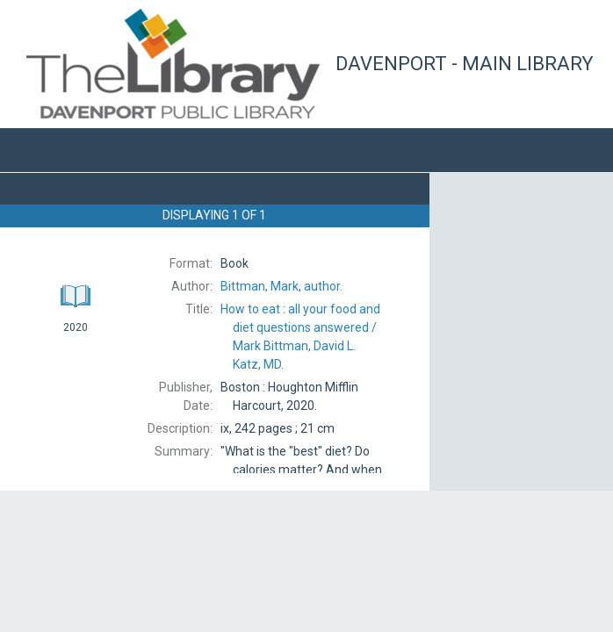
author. (281, 286)
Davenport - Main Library (464, 64)
